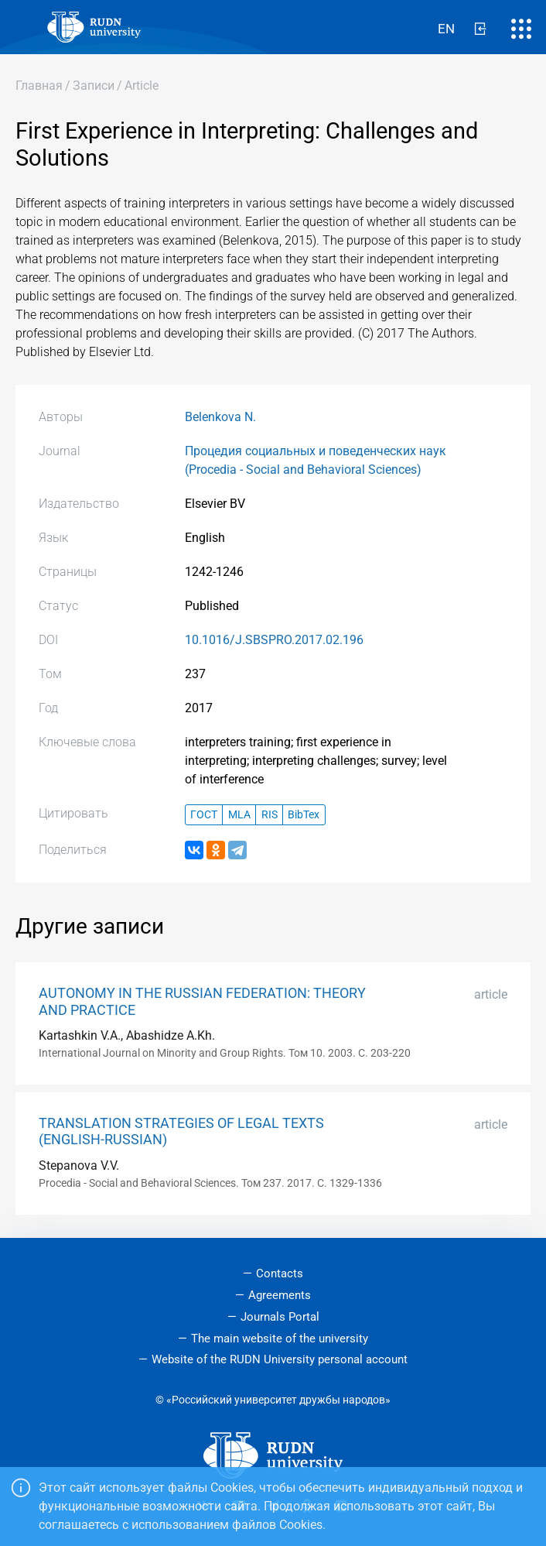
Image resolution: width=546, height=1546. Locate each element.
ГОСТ (203, 814)
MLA (239, 814)
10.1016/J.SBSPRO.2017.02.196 (274, 639)
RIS (269, 814)
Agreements (279, 1295)
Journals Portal (280, 1317)
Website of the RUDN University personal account (280, 1359)
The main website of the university (279, 1338)
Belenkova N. (220, 417)
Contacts (279, 1273)
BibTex (303, 814)
